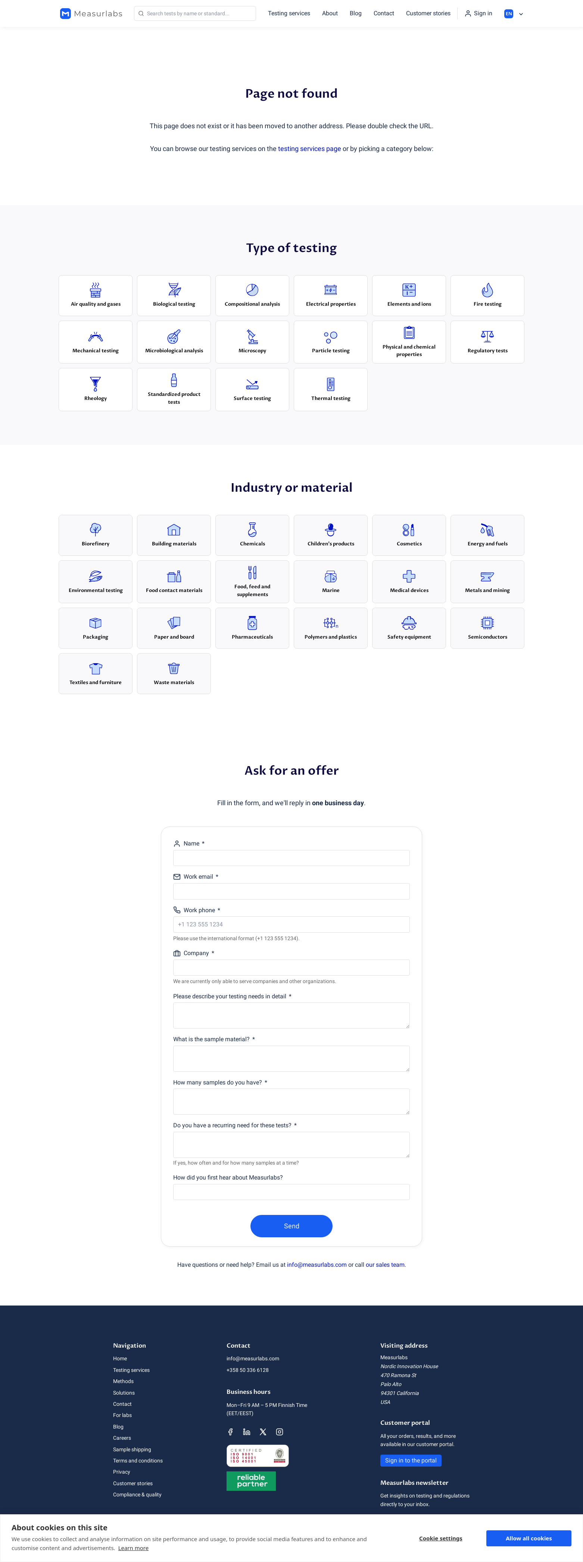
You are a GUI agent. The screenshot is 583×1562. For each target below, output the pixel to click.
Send (291, 1226)
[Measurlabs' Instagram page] (279, 1432)
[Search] (195, 13)
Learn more (133, 1548)
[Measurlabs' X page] (263, 1432)
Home (120, 1358)
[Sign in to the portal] (478, 13)
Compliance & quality (137, 1495)
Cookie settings (440, 1538)
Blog (356, 13)
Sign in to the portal (411, 1460)
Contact (384, 13)
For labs (122, 1415)
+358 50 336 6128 (248, 1370)
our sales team (385, 1264)
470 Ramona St (398, 1375)
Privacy (121, 1472)
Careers (122, 1438)
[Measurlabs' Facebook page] (230, 1432)
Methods (123, 1381)
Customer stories (428, 13)
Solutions (124, 1393)
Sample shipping (132, 1449)
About (330, 13)
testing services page (309, 148)
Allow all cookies (529, 1538)
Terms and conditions (138, 1461)
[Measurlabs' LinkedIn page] (246, 1432)
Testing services (289, 13)
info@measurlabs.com (317, 1264)
